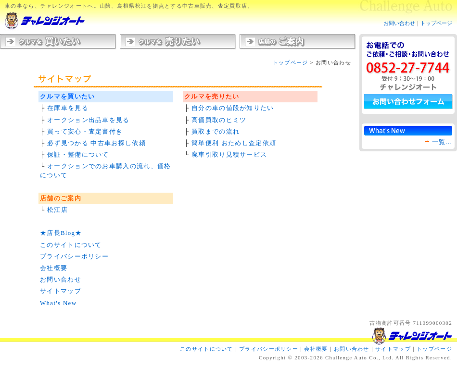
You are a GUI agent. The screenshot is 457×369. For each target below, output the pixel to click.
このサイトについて (71, 244)
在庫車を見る (68, 107)
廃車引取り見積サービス (229, 154)
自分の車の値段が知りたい (232, 107)
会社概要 (53, 267)
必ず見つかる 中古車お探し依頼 (96, 143)
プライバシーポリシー (74, 256)
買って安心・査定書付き (85, 131)
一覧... (442, 142)
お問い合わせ (399, 23)
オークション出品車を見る (88, 119)
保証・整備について (78, 154)
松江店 (57, 209)
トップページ (436, 23)
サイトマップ (60, 291)
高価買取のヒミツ (218, 119)
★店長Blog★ (61, 232)
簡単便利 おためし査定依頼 (233, 143)
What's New (58, 303)
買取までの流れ (215, 131)
